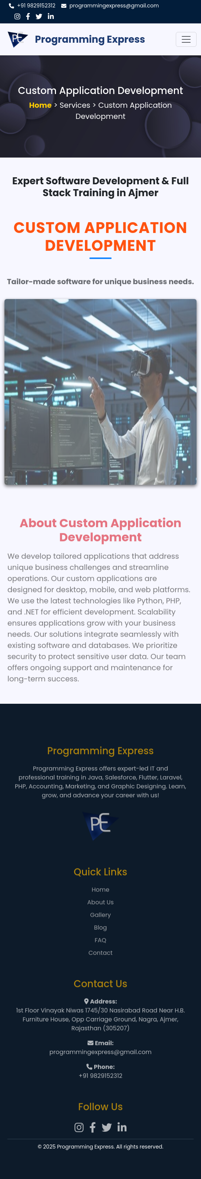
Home (40, 105)
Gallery (100, 925)
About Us (100, 912)
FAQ (100, 950)
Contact (100, 963)
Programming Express (74, 39)
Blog (100, 937)
